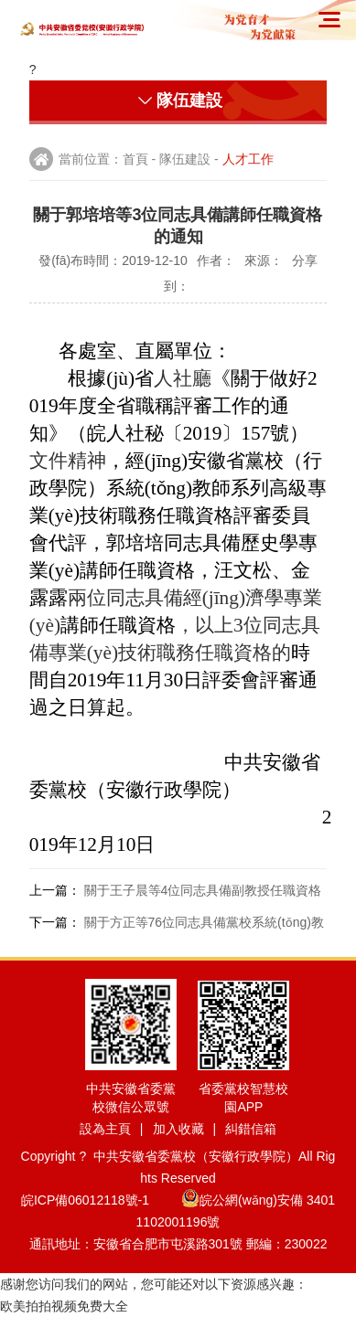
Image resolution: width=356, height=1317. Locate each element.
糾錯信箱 (250, 1128)
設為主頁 (105, 1128)
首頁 (135, 159)
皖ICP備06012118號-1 (99, 1200)
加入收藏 (178, 1128)
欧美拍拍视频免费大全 (64, 1306)
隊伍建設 (184, 159)
